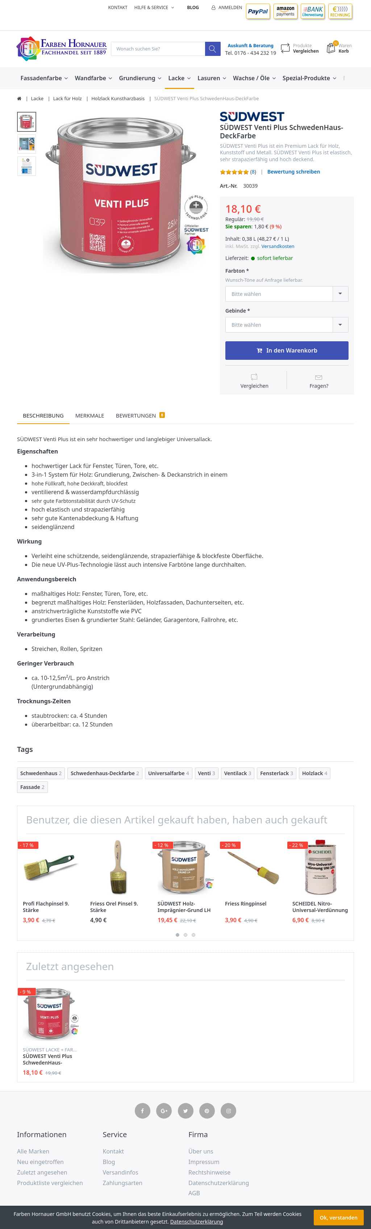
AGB (194, 1194)
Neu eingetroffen (40, 1162)
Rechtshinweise (209, 1173)
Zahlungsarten (123, 1183)
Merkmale (89, 415)
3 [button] (193, 935)
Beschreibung (43, 415)
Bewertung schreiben (293, 171)
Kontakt (117, 7)
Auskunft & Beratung (249, 46)
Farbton (235, 271)
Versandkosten (278, 246)
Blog (193, 7)
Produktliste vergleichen (50, 1183)
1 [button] (177, 935)
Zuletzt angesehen (42, 1173)
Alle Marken (33, 1152)
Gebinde (235, 311)
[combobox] (287, 294)
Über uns (200, 1152)
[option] (126, 194)
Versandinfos (120, 1173)
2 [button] (185, 935)
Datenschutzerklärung (218, 1183)
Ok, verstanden (339, 1217)
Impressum (204, 1162)
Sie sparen (238, 226)
